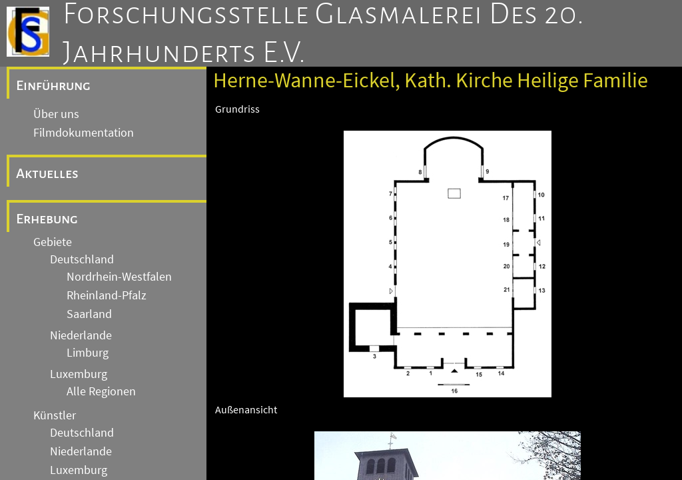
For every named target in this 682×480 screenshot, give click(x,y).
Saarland (89, 314)
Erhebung (47, 218)
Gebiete (52, 242)
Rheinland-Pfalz (107, 295)
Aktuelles (47, 173)
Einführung (53, 85)
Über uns (56, 114)
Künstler (54, 415)
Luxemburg (78, 374)
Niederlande (81, 335)
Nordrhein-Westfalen (119, 276)
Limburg (88, 352)
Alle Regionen (101, 391)
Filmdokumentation (83, 132)
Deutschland (82, 259)
